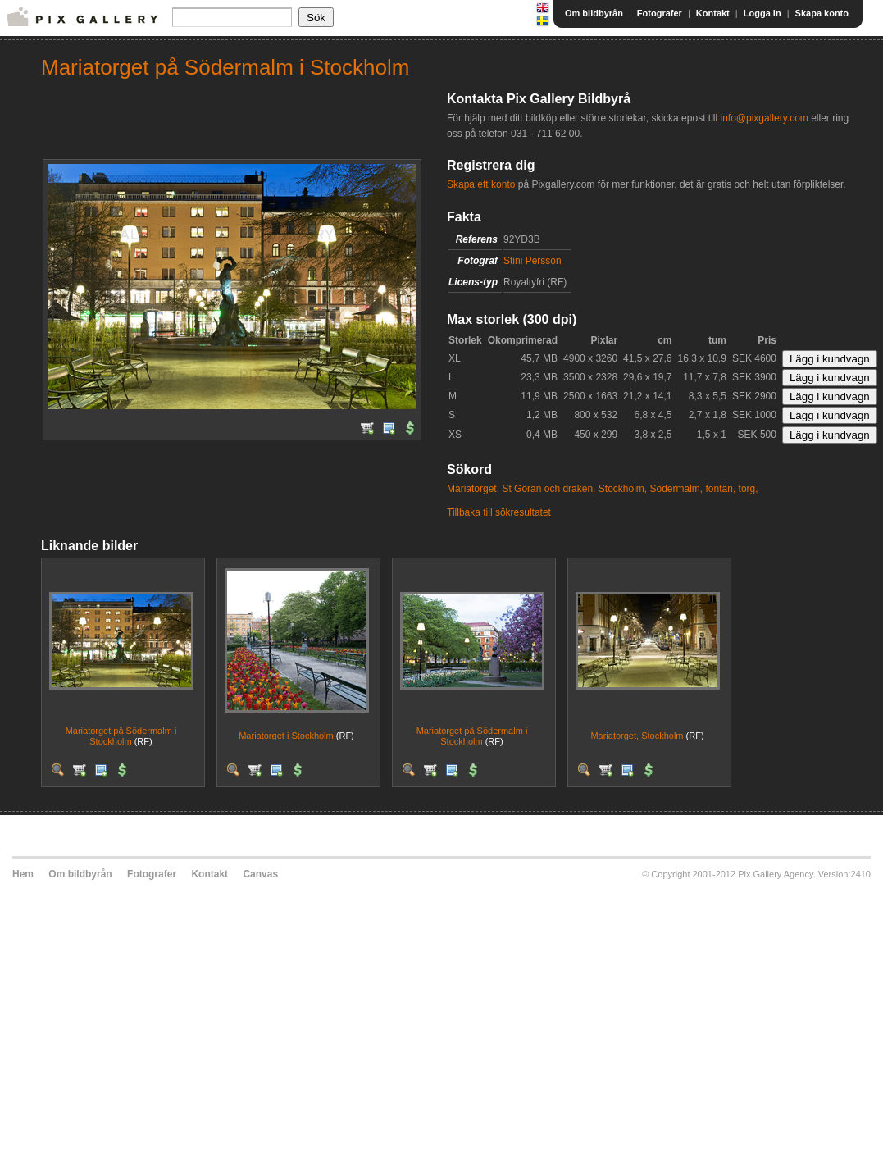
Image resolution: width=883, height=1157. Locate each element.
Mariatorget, (473, 488)
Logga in (762, 13)
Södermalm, (676, 488)
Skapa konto (822, 13)
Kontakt (713, 13)
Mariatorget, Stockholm (636, 735)
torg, (748, 488)
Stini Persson (532, 260)
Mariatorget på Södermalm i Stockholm (121, 736)
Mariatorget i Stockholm (286, 735)
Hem (23, 874)
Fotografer (659, 13)
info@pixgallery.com (764, 118)
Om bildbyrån (594, 13)
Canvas (260, 874)
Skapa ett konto (481, 184)
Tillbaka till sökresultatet (499, 512)
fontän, (721, 488)
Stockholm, (623, 488)
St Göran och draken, (548, 488)
